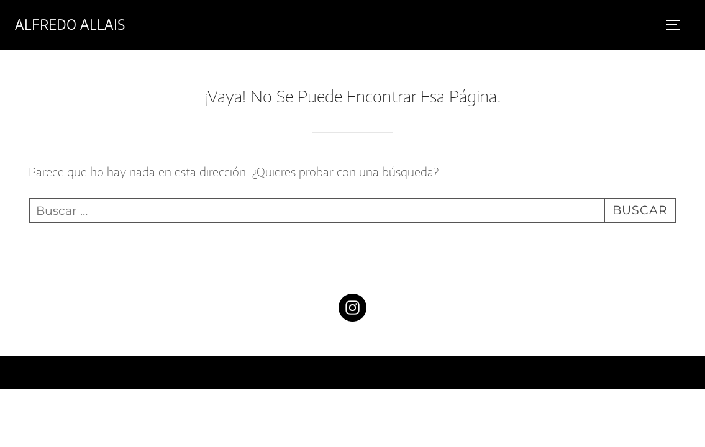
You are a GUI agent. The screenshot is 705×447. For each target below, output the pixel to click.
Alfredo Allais (70, 24)
